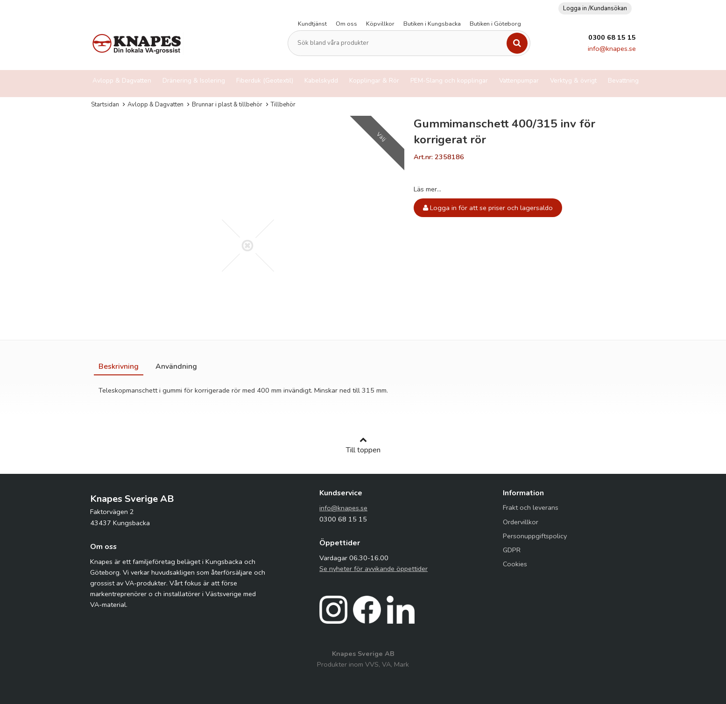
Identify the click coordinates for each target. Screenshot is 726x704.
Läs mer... (427, 189)
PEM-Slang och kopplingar (449, 80)
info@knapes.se (612, 48)
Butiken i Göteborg (495, 24)
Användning (176, 366)
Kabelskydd (321, 80)
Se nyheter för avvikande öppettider (373, 568)
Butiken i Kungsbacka (432, 24)
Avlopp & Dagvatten (121, 80)
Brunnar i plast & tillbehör (227, 104)
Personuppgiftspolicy (535, 536)
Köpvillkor (380, 24)
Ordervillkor (520, 522)
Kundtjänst (312, 24)
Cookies (515, 564)
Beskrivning (119, 366)
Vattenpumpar (519, 80)
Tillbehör (283, 104)
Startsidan (105, 104)
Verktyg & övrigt (573, 80)
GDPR (512, 550)
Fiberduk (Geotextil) (264, 80)
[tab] (118, 366)
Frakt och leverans (530, 507)
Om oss (346, 24)
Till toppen (363, 445)
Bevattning (623, 80)
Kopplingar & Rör (374, 80)
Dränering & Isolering (193, 80)
